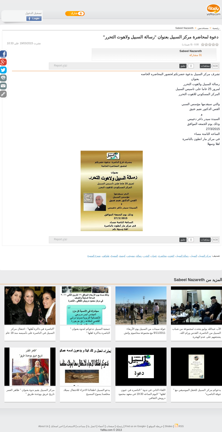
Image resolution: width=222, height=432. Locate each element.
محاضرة (163, 255)
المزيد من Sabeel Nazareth (198, 280)
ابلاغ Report (60, 65)
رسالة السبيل (182, 255)
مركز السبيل (204, 255)
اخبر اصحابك (57, 426)
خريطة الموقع (156, 426)
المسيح (114, 255)
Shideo (168, 426)
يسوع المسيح (94, 255)
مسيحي (131, 255)
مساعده (81, 426)
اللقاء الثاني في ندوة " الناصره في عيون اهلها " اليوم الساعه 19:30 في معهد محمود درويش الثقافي (141, 394)
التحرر (146, 255)
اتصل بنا (92, 426)
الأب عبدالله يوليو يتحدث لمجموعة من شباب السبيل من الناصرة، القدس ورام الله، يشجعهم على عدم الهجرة (196, 332)
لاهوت (171, 255)
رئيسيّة (119, 426)
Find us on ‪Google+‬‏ (136, 426)
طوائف (105, 255)
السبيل (193, 255)
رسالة (139, 255)
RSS (179, 426)
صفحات (110, 426)
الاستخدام (70, 426)
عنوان (154, 255)
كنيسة (122, 255)
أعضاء (101, 426)
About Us (43, 426)
